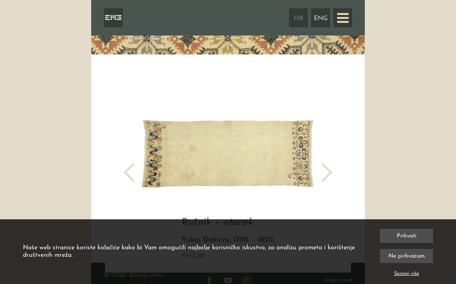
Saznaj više (406, 273)
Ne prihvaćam (406, 256)
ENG (321, 18)
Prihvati (407, 236)
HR (298, 18)
